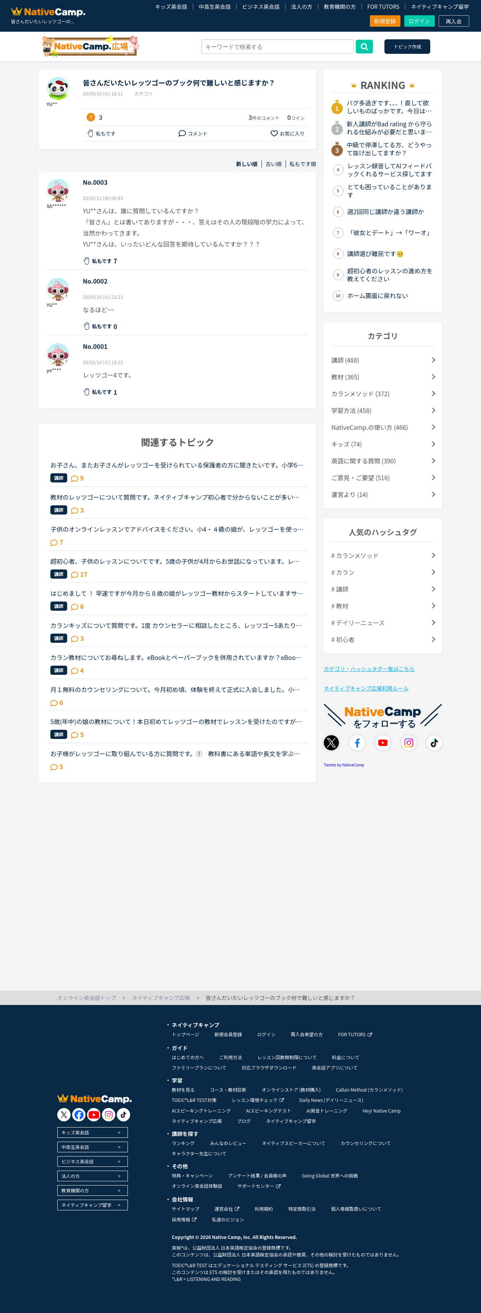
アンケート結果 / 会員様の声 (257, 1175)
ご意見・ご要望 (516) (360, 477)
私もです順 (303, 164)
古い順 (274, 164)
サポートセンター (259, 1185)
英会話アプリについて (335, 1067)
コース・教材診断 (228, 1089)
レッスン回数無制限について (287, 1057)
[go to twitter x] (64, 1114)
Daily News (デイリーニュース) (331, 1100)
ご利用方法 (230, 1057)
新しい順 (247, 164)
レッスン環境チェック (258, 1100)
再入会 (454, 21)
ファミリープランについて (199, 1067)
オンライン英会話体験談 (197, 1185)
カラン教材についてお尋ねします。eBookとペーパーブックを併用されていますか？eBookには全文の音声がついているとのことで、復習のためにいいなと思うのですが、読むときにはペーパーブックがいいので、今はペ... (175, 657)
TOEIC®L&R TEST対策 (194, 1100)
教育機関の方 (340, 6)
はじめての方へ (188, 1057)
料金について (346, 1057)
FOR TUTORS (383, 6)
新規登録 (385, 21)
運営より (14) (349, 494)
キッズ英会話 (171, 6)
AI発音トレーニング (327, 1110)
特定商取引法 (302, 1208)
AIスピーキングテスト (268, 1110)
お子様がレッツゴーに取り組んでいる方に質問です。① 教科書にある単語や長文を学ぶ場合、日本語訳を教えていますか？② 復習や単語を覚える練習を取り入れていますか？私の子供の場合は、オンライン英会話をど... (175, 753)
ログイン (419, 21)
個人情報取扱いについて (356, 1208)
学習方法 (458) (351, 410)
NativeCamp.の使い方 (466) (369, 427)
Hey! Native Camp (382, 1110)
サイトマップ (185, 1208)
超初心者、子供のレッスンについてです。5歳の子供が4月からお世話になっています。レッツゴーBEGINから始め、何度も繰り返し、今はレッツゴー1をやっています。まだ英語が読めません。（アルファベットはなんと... (176, 561)
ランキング (183, 1143)
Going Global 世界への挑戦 (330, 1175)
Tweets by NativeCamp (344, 765)
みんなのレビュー (228, 1143)
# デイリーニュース (358, 622)
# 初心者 (342, 639)
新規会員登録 (228, 1034)
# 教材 (339, 605)
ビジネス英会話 (260, 6)
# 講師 (339, 589)
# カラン (342, 572)
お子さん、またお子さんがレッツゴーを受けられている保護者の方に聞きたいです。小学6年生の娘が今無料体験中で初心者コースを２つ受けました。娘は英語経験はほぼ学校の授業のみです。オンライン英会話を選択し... (176, 464)
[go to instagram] (108, 1114)
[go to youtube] (93, 1114)
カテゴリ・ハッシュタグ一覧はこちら (369, 669)
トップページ (185, 1034)
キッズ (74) (346, 443)
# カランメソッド (355, 555)
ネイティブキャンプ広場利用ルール (366, 688)
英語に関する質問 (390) (363, 460)
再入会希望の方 (307, 1034)
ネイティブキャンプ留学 (440, 6)
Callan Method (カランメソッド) (369, 1089)
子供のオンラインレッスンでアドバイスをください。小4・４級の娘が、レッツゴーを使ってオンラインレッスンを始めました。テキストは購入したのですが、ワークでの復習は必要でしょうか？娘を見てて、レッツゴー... (176, 529)
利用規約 (264, 1208)
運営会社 (227, 1208)
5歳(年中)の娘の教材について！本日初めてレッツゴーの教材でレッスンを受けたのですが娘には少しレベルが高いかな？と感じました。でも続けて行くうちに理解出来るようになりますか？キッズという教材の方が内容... (176, 721)
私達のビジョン (228, 1219)
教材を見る (183, 1089)
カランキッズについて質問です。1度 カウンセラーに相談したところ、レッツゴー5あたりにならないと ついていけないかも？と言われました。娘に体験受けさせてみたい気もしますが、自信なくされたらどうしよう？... (176, 625)
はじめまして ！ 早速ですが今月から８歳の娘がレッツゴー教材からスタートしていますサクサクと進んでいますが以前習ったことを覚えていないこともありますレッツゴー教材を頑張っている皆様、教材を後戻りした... (176, 593)
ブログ (244, 1121)
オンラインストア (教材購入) (291, 1089)
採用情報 (184, 1219)
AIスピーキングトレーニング (201, 1110)
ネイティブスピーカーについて (294, 1143)
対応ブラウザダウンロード (269, 1067)
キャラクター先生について (199, 1153)
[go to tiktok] (123, 1114)
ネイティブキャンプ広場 (197, 1121)
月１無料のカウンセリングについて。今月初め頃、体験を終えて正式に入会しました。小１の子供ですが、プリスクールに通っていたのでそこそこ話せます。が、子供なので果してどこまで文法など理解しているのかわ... (175, 689)
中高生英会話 (215, 6)
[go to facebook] (79, 1114)
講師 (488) (345, 360)
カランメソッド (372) (360, 393)
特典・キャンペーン (192, 1175)
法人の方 (301, 6)
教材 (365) (345, 376)
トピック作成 (407, 46)
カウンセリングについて (366, 1143)
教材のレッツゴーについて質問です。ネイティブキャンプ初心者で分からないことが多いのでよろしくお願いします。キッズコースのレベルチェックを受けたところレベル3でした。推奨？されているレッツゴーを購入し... (176, 497)
